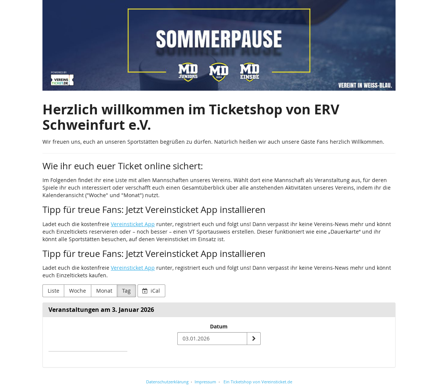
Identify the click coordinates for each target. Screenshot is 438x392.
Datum (219, 326)
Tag (126, 290)
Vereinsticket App (133, 224)
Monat (104, 290)
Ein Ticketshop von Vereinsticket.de (258, 381)
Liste (53, 290)
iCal (151, 290)
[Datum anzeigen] (253, 338)
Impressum (205, 381)
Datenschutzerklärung (167, 381)
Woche (77, 290)
